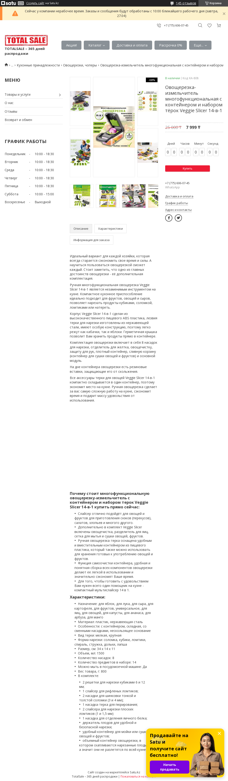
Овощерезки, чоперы (80, 65)
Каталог (94, 45)
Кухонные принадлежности (38, 65)
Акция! (71, 45)
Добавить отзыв (209, 25)
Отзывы (11, 111)
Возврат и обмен (18, 120)
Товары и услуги (17, 94)
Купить (187, 168)
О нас (9, 103)
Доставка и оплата (132, 45)
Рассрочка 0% (170, 45)
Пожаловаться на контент (138, 776)
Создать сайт (35, 3)
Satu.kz (135, 772)
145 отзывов (186, 3)
